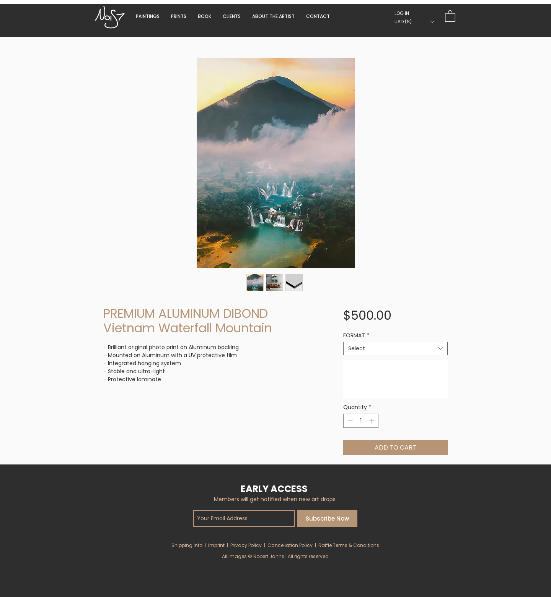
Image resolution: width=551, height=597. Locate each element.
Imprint (216, 545)
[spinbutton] (361, 420)
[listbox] (414, 21)
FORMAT (356, 335)
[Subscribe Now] (327, 518)
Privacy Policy (246, 545)
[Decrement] (349, 420)
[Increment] (372, 420)
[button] (204, 16)
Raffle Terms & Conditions (348, 545)
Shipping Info (186, 545)
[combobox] (395, 348)
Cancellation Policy (290, 545)
